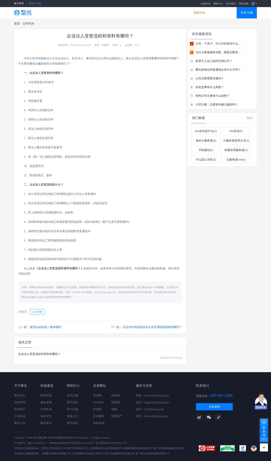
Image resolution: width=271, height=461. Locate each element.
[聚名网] (42, 437)
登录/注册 (247, 12)
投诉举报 (46, 395)
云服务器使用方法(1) (236, 140)
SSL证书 (59, 12)
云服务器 (82, 12)
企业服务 (98, 416)
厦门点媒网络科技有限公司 (120, 453)
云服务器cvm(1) (236, 159)
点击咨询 (214, 406)
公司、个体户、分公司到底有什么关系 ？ (219, 43)
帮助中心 (218, 3)
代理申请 (46, 409)
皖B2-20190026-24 (37, 443)
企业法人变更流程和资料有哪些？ (55, 297)
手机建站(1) (206, 150)
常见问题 (72, 395)
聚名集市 (46, 423)
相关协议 (72, 423)
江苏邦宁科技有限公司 (76, 448)
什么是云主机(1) (206, 159)
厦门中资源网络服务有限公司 (169, 448)
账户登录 (19, 3)
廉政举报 (46, 402)
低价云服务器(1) (206, 140)
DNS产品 (176, 12)
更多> (250, 117)
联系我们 (19, 409)
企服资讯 (205, 3)
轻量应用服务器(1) (236, 150)
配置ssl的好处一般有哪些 (46, 327)
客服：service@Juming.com (152, 395)
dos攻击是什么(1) (206, 131)
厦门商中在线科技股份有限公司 (152, 453)
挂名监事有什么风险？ (210, 87)
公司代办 (28, 23)
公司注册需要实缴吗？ (210, 78)
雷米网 (97, 395)
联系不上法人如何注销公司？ (214, 61)
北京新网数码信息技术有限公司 (88, 453)
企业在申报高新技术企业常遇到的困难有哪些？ (152, 327)
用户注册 (72, 409)
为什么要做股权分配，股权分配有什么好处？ (219, 52)
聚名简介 (19, 395)
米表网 (97, 409)
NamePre (98, 402)
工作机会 (19, 416)
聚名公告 (19, 423)
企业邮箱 (152, 12)
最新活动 (199, 12)
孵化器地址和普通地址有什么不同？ (218, 69)
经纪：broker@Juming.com (152, 416)
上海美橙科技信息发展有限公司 (106, 448)
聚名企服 (35, 63)
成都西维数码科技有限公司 (137, 448)
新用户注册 (35, 3)
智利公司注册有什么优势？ (213, 95)
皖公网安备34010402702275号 (111, 443)
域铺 (114, 409)
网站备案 (244, 3)
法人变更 (37, 311)
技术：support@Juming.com (152, 402)
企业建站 (105, 12)
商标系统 (98, 423)
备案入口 (72, 416)
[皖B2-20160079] (84, 443)
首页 (17, 23)
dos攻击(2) (236, 131)
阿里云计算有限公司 (52, 448)
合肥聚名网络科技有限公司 (56, 453)
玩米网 (115, 395)
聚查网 (115, 402)
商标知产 (129, 12)
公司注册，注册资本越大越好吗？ (217, 104)
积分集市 (231, 3)
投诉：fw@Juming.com (150, 409)
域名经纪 (46, 416)
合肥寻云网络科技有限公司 (62, 437)
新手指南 (72, 402)
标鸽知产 (117, 416)
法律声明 (19, 402)
